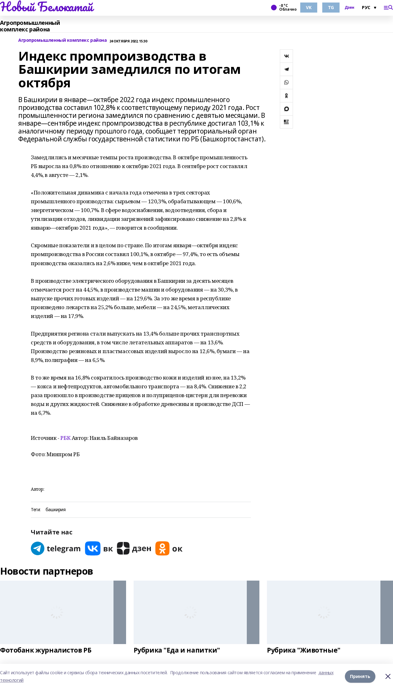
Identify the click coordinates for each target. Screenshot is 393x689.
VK (308, 7)
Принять (360, 676)
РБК (65, 437)
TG (331, 7)
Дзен (349, 7)
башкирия (56, 509)
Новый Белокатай (46, 7)
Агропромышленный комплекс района (30, 26)
